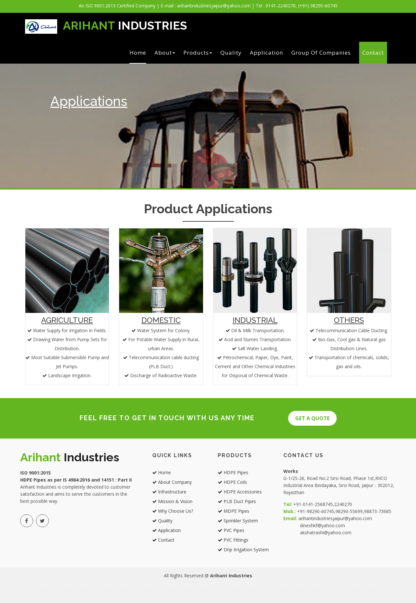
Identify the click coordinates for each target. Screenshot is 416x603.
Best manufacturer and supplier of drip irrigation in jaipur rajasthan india (159, 585)
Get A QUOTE (312, 418)
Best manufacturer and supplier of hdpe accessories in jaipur (209, 585)
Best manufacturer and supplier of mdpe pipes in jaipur (242, 585)
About (165, 52)
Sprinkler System (238, 521)
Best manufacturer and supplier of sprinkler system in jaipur (260, 585)
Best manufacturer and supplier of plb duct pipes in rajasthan (344, 585)
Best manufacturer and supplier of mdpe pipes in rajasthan (361, 585)
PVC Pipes (231, 530)
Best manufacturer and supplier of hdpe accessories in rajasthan (325, 585)
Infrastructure (169, 492)
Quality (231, 52)
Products (197, 52)
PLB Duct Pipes (237, 501)
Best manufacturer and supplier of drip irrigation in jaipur (275, 585)
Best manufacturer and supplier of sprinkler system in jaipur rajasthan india (138, 585)
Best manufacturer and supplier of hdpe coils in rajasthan (308, 585)
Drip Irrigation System (243, 549)
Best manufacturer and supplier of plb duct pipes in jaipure (226, 585)
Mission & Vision (172, 501)
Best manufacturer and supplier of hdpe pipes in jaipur (178, 585)
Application (266, 52)
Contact (373, 52)
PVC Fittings (233, 540)
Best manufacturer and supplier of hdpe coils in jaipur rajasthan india (56, 585)
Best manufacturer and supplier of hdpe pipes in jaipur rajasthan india (35, 585)
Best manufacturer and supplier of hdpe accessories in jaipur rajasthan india (77, 585)
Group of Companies (321, 52)
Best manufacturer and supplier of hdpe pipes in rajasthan (292, 585)
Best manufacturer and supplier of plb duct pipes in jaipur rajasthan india (97, 585)
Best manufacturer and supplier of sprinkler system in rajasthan (378, 585)
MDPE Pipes (233, 511)
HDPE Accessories (240, 492)
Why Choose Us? (172, 511)
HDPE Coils (232, 482)
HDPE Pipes (233, 472)
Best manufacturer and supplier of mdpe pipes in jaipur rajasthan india (118, 585)
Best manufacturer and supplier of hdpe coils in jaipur (193, 585)
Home (137, 52)
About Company (172, 482)
